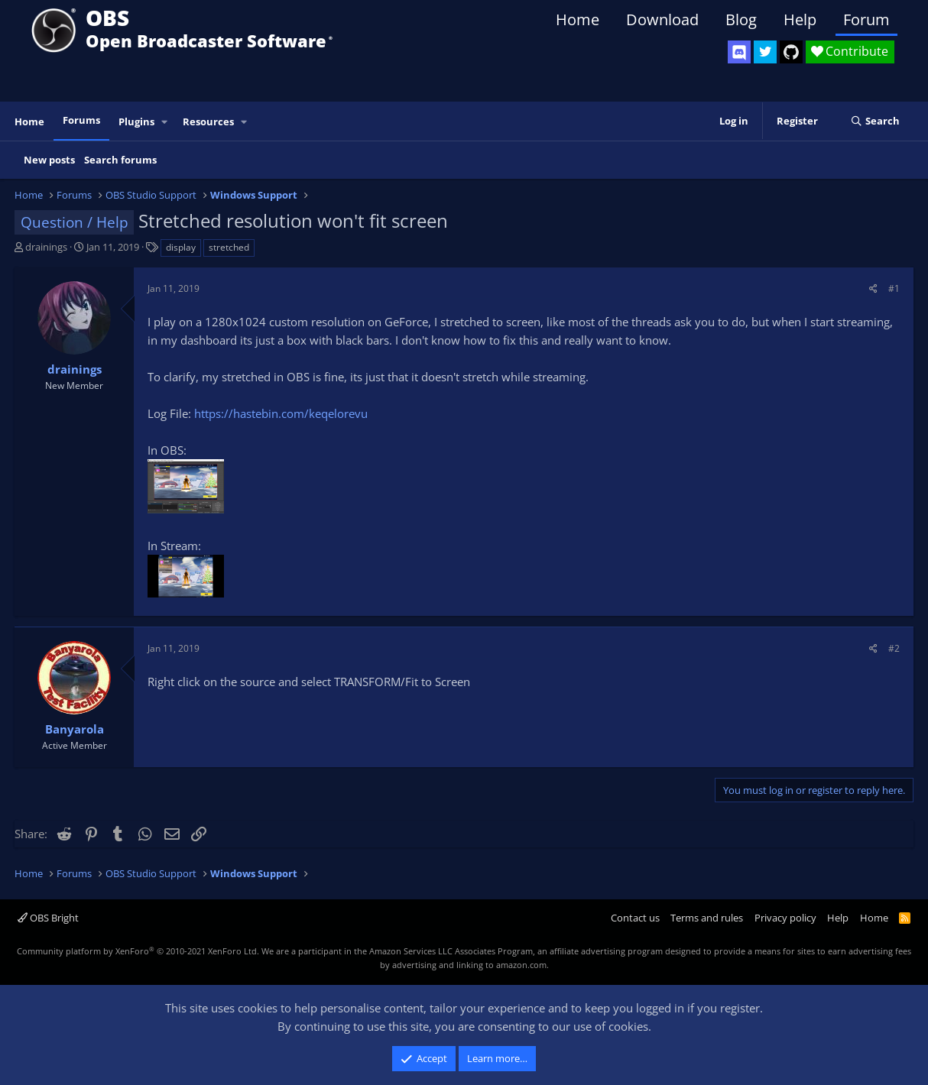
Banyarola (74, 729)
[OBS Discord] (739, 51)
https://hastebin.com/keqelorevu (281, 413)
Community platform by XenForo (138, 951)
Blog (741, 19)
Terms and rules (706, 918)
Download (662, 19)
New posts (49, 160)
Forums (81, 120)
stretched (229, 247)
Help (800, 19)
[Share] (873, 288)
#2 (894, 648)
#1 (894, 288)
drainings (46, 247)
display (181, 247)
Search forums (120, 160)
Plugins (136, 121)
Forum (866, 19)
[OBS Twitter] (765, 51)
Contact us (635, 918)
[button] (165, 122)
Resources (208, 121)
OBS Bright (48, 918)
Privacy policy (785, 918)
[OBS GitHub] (791, 51)
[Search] (874, 121)
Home (577, 19)
